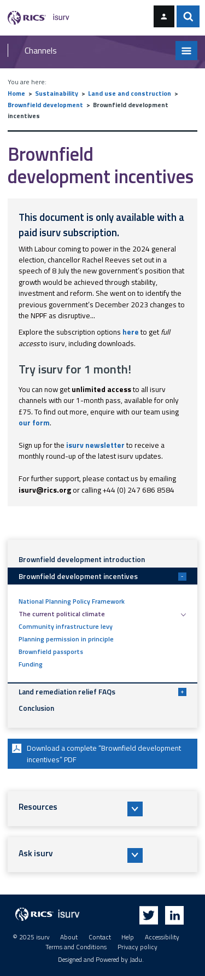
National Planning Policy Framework (72, 601)
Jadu (136, 960)
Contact (100, 937)
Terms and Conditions (76, 947)
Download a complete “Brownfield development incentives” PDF (95, 753)
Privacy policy (137, 947)
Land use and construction (129, 93)
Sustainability (56, 93)
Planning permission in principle (66, 639)
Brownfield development (45, 105)
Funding (31, 664)
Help (127, 937)
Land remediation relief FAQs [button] (102, 691)
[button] (103, 808)
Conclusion (36, 708)
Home (16, 93)
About (69, 937)
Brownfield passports (51, 652)
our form (34, 422)
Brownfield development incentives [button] (102, 576)
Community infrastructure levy (66, 627)
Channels (41, 50)
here (130, 331)
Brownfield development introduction (82, 559)
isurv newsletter (95, 445)
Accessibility (162, 937)
